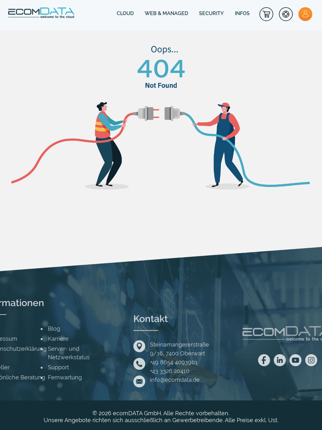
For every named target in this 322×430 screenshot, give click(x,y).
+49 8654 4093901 (173, 385)
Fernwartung (26, 377)
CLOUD (125, 13)
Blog (15, 328)
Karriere (19, 338)
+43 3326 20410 (169, 393)
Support (20, 367)
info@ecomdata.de (175, 402)
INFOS (242, 13)
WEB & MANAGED (166, 13)
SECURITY (211, 13)
